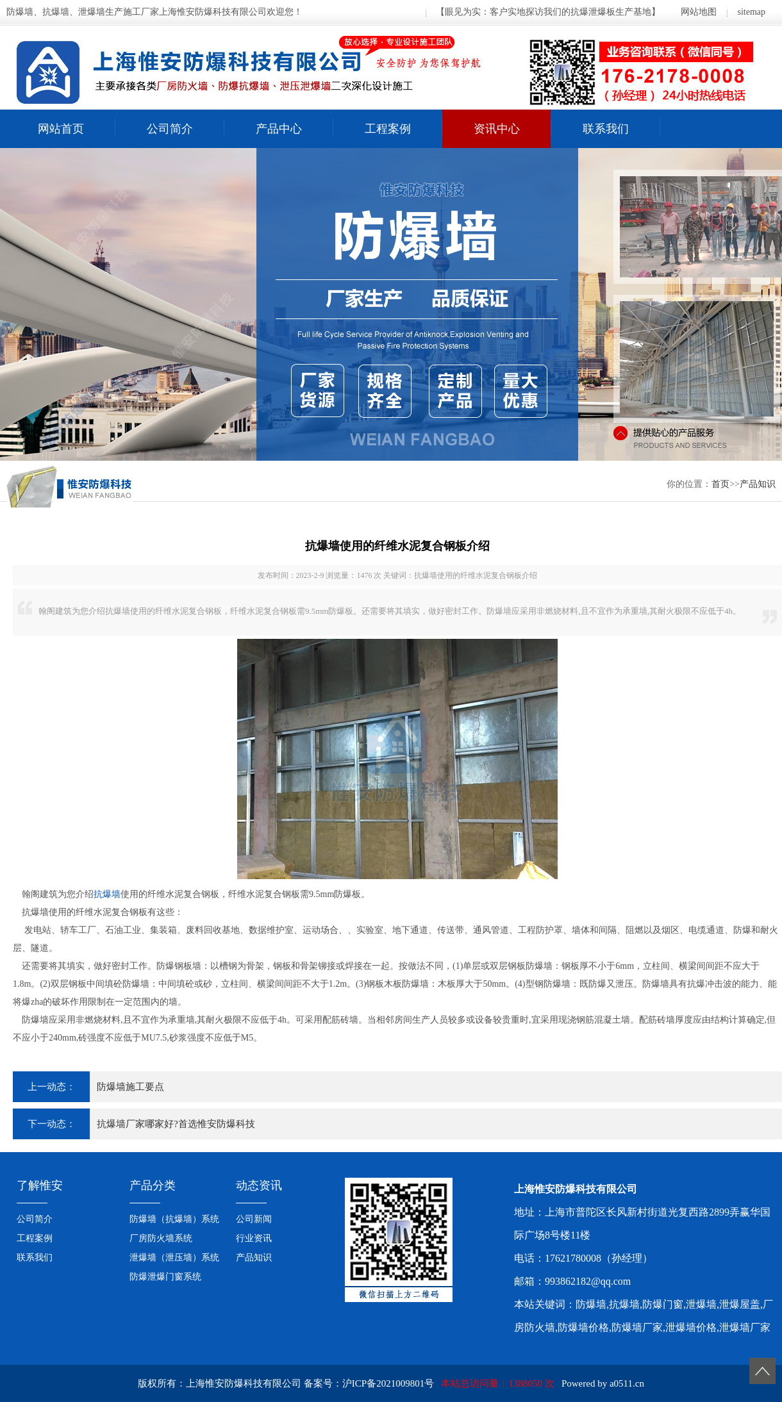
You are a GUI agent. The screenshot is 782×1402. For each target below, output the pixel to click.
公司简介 (170, 128)
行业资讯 (254, 1238)
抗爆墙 (107, 894)
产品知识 (758, 484)
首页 (720, 484)
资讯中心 (497, 128)
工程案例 (388, 128)
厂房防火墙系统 (160, 1238)
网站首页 (61, 128)
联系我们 (606, 128)
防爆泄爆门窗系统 (165, 1277)
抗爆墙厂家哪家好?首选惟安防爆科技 (176, 1124)
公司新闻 (254, 1219)
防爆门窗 (662, 1304)
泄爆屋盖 (739, 1304)
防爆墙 (591, 1304)
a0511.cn (627, 1383)
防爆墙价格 (583, 1327)
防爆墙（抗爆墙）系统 (174, 1219)
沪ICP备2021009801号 (388, 1383)
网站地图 (699, 12)
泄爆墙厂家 (744, 1327)
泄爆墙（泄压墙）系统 (174, 1257)
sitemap (751, 12)
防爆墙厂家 (637, 1327)
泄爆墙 (701, 1304)
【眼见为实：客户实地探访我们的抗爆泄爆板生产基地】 (548, 12)
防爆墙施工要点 (130, 1087)
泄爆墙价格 (691, 1327)
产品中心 (279, 128)
